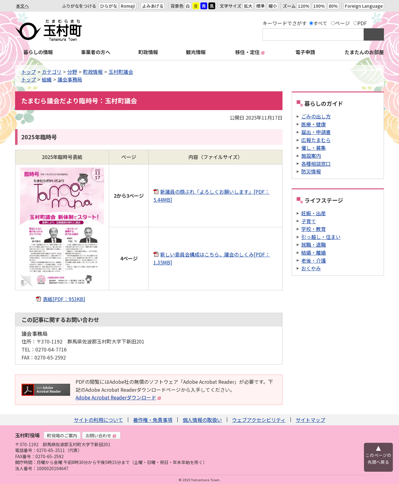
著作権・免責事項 (152, 419)
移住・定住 (250, 52)
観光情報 (196, 52)
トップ (28, 71)
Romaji (128, 6)
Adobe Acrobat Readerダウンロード (118, 397)
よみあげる (153, 6)
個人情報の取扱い (202, 419)
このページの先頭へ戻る (378, 458)
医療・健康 (313, 124)
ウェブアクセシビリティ (259, 419)
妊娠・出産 (313, 213)
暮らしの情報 (38, 52)
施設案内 (311, 155)
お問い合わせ (100, 435)
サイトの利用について (98, 419)
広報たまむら (316, 140)
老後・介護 (313, 260)
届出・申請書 (316, 132)
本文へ (22, 6)
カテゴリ (51, 71)
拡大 (248, 6)
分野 (72, 71)
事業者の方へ (95, 52)
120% (304, 6)
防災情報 (311, 171)
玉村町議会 (121, 71)
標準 (260, 6)
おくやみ (311, 268)
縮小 (272, 6)
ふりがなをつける (79, 6)
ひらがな (108, 6)
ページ (342, 23)
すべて (320, 23)
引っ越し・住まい (321, 236)
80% (333, 6)
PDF (362, 23)
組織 (47, 79)
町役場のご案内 (62, 435)
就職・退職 (313, 244)
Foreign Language (364, 6)
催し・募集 (313, 147)
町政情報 (148, 52)
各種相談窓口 (316, 163)
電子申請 (305, 52)
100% (319, 6)
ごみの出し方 (316, 116)
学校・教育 (313, 228)
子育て (308, 221)
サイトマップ (310, 419)
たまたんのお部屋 (364, 52)
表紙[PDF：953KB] (64, 299)
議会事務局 (69, 79)
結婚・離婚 (313, 252)
